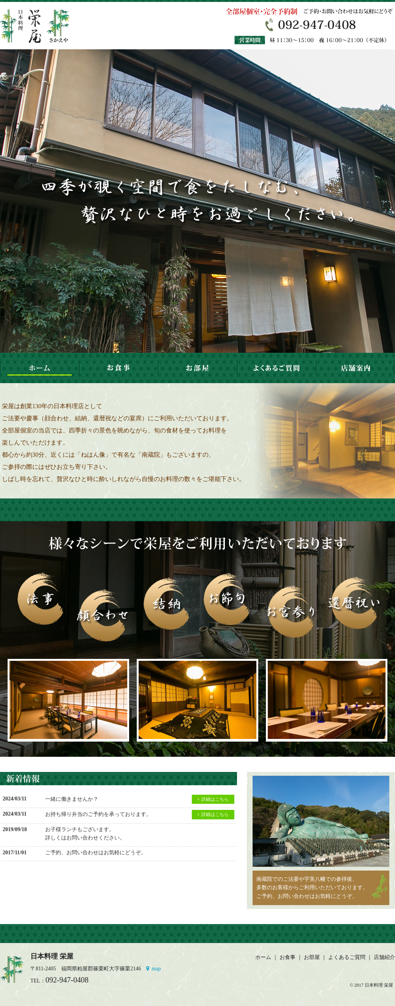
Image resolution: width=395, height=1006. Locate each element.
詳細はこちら (213, 799)
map (153, 968)
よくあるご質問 (346, 957)
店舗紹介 (384, 957)
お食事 (287, 957)
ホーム (263, 957)
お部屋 (312, 957)
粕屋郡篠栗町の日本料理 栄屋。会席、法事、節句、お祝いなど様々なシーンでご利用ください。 (39, 25)
